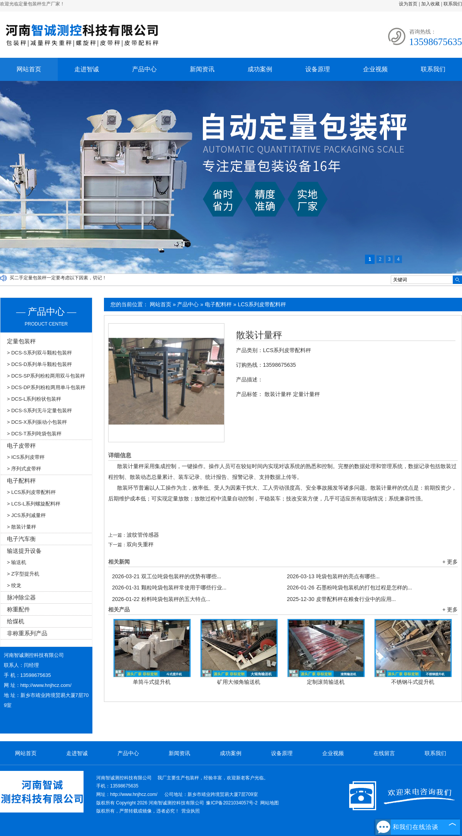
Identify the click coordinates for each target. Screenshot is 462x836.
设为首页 (408, 4)
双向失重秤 (140, 544)
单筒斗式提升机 (152, 682)
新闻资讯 (202, 69)
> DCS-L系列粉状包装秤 (34, 399)
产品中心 (144, 69)
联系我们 (453, 4)
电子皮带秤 (21, 445)
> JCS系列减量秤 (26, 515)
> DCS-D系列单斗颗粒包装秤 (39, 364)
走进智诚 (86, 69)
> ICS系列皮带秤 (26, 457)
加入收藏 (430, 4)
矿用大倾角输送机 (238, 682)
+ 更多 (450, 562)
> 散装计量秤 (21, 527)
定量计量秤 (306, 394)
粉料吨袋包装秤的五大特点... (161, 599)
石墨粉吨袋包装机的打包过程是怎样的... (349, 587)
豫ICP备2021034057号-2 (231, 803)
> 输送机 (16, 562)
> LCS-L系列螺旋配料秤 (33, 504)
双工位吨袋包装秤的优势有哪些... (166, 576)
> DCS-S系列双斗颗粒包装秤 (39, 353)
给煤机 (15, 621)
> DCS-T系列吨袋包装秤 (34, 433)
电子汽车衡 (21, 539)
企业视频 (375, 69)
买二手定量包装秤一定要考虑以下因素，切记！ (58, 277)
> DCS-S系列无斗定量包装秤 (39, 410)
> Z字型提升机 (23, 574)
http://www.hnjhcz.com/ (46, 685)
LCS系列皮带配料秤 (262, 304)
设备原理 (317, 69)
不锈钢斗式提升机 (412, 682)
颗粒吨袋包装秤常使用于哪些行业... (169, 587)
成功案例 (260, 69)
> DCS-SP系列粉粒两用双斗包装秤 (46, 376)
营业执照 (190, 811)
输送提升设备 (24, 550)
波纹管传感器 (143, 535)
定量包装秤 (21, 341)
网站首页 (29, 69)
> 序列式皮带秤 (24, 469)
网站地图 (269, 803)
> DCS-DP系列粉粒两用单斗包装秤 (46, 387)
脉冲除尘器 (21, 597)
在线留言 (384, 753)
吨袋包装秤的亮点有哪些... (333, 576)
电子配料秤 (218, 304)
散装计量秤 (259, 335)
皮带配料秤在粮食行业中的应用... (341, 599)
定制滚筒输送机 (326, 682)
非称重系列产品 (27, 633)
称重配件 (18, 609)
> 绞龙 (14, 585)
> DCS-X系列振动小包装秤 (37, 422)
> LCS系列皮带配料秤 (31, 492)
